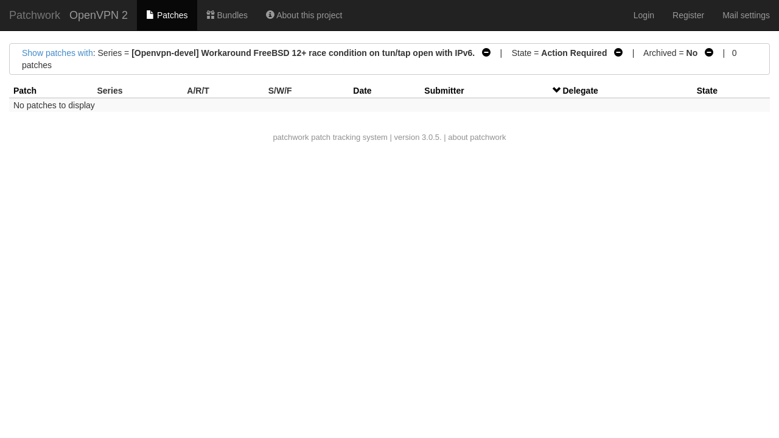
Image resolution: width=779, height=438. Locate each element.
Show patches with (57, 53)
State (707, 91)
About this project (304, 15)
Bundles (227, 15)
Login (644, 15)
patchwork (291, 137)
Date (362, 91)
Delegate (580, 91)
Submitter (444, 91)
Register (688, 15)
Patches (166, 15)
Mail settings (746, 15)
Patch (25, 91)
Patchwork (34, 15)
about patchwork (477, 137)
